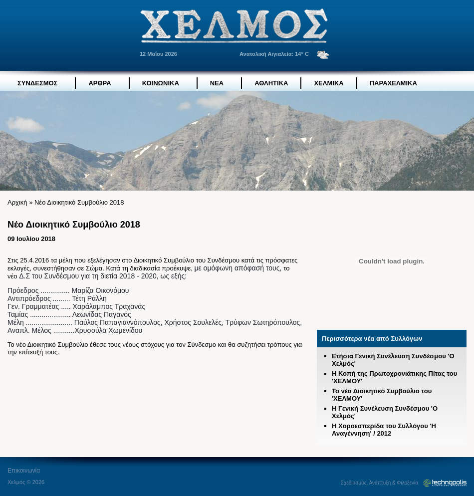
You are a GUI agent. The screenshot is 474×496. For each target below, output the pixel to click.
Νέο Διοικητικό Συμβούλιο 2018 (79, 202)
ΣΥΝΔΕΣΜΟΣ (37, 83)
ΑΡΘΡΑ (99, 83)
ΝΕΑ (217, 83)
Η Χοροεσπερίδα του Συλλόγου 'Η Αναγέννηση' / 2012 (384, 429)
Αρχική (17, 202)
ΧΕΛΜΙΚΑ (328, 83)
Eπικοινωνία (23, 470)
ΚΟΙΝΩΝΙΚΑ (160, 83)
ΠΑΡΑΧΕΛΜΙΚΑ (393, 83)
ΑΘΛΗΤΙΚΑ (271, 83)
